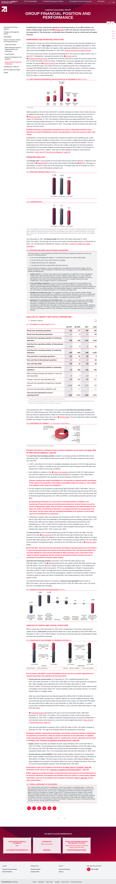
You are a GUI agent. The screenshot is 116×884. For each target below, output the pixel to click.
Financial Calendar (35, 869)
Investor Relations (7, 871)
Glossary (61, 871)
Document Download (64, 869)
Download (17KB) (95, 321)
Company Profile (34, 871)
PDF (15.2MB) (94, 869)
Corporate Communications (9, 869)
